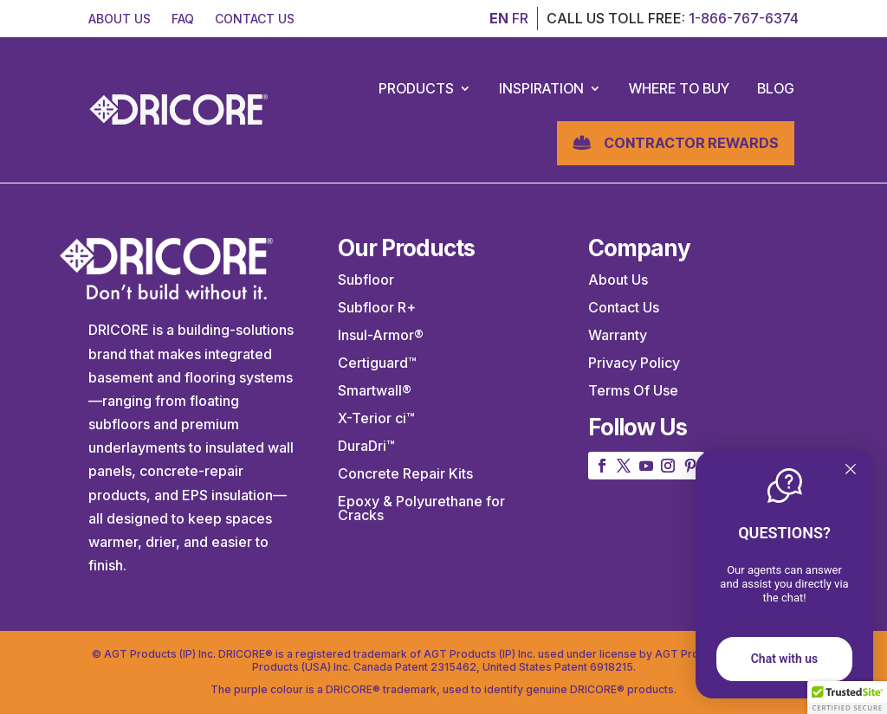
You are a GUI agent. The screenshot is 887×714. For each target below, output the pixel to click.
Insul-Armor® (381, 335)
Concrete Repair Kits (405, 473)
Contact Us (623, 307)
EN (498, 18)
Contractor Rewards (691, 142)
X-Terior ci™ (376, 418)
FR (520, 18)
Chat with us (785, 659)
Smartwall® (374, 390)
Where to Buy (679, 88)
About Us (618, 279)
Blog (775, 88)
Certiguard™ (377, 362)
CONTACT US (255, 18)
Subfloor (366, 279)
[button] (847, 697)
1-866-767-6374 (744, 18)
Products (416, 88)
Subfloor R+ (377, 307)
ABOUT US (119, 18)
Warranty (617, 335)
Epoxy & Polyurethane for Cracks (421, 508)
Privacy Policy (634, 362)
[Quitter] (850, 470)
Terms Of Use (633, 390)
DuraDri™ (366, 445)
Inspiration (541, 88)
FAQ (183, 18)
